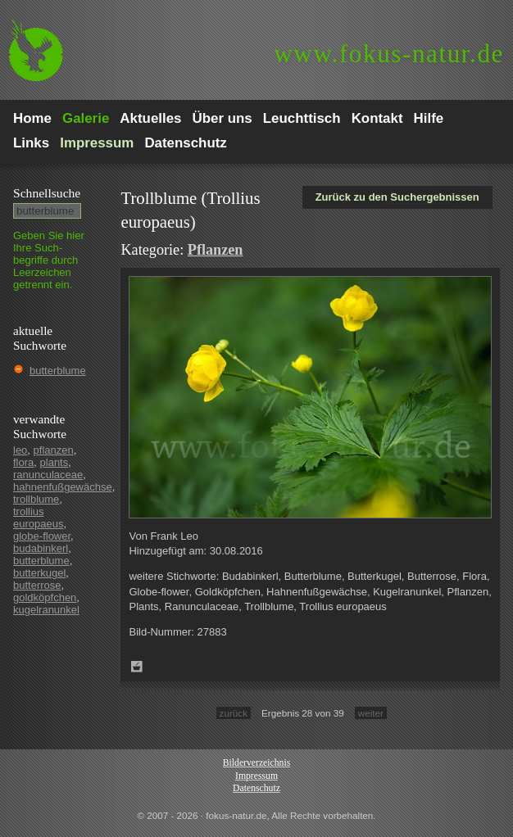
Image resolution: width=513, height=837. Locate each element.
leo (20, 450)
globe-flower (41, 536)
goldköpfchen (44, 597)
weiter (371, 713)
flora (23, 462)
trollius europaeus (38, 517)
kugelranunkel (46, 610)
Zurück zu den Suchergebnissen (397, 197)
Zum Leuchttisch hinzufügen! (137, 666)
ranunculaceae (48, 474)
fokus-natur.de (389, 53)
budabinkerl (40, 548)
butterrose (37, 585)
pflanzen (54, 450)
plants (54, 462)
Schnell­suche (46, 193)
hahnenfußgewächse (62, 487)
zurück (233, 713)
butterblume (58, 370)
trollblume (36, 499)
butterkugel (39, 573)
